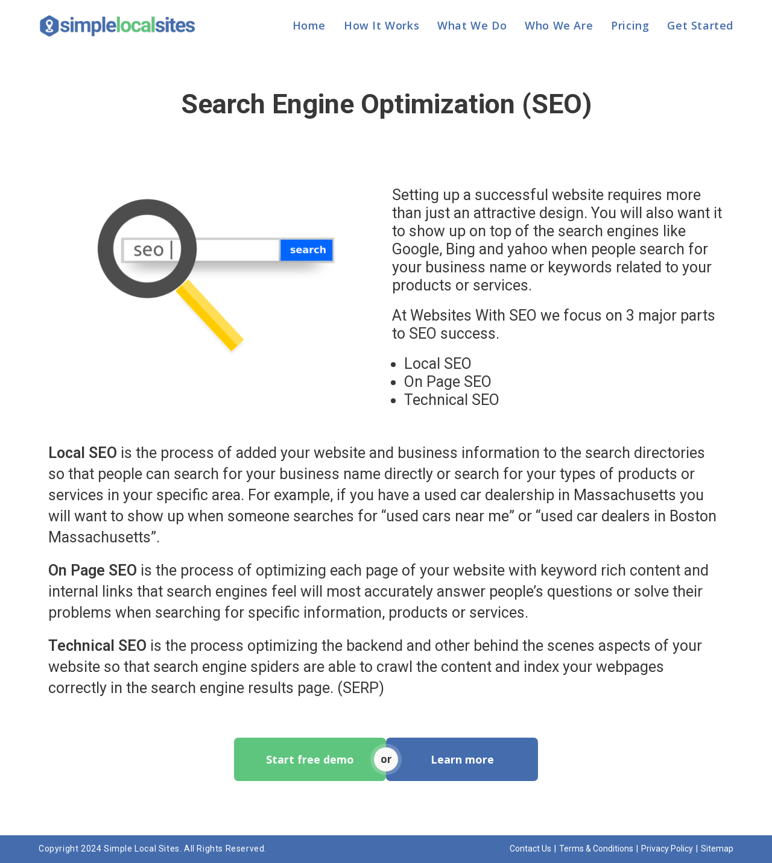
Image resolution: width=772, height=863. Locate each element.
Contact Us (530, 848)
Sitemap (717, 848)
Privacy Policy (667, 848)
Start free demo (310, 759)
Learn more (462, 759)
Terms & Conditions (596, 848)
